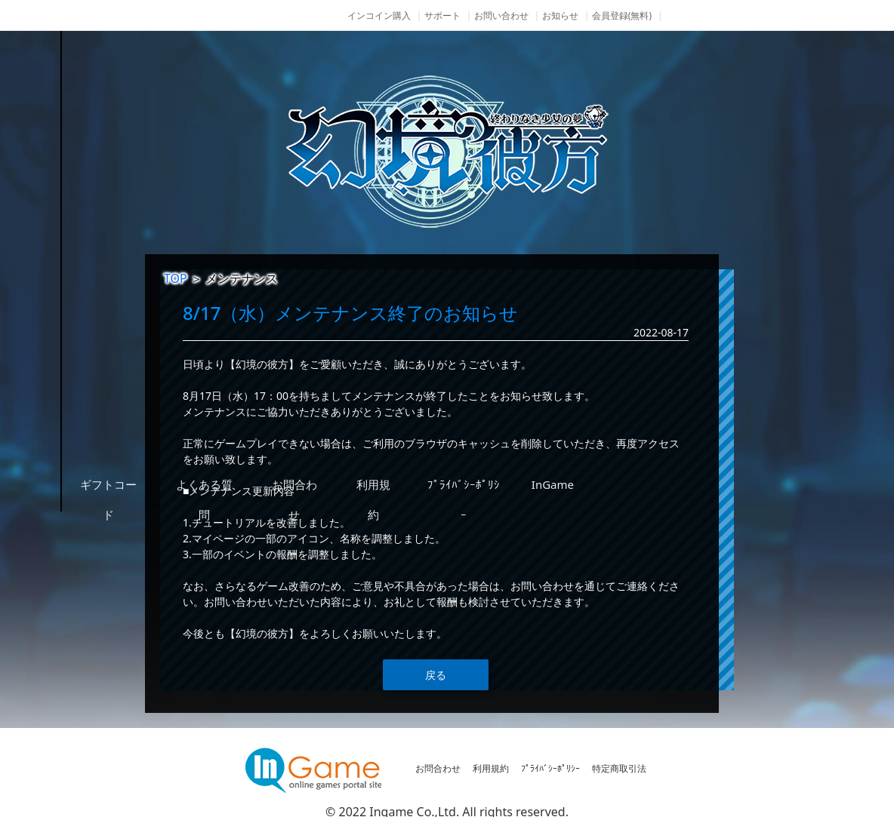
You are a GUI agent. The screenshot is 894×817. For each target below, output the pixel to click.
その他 (124, 484)
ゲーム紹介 (124, 314)
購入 (124, 428)
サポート (442, 15)
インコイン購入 (379, 15)
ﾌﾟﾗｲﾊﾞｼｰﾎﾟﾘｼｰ (550, 768)
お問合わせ (438, 768)
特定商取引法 (619, 768)
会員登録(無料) (622, 15)
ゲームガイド (124, 371)
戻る (435, 675)
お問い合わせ (501, 15)
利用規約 (491, 768)
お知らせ (560, 15)
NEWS (124, 258)
